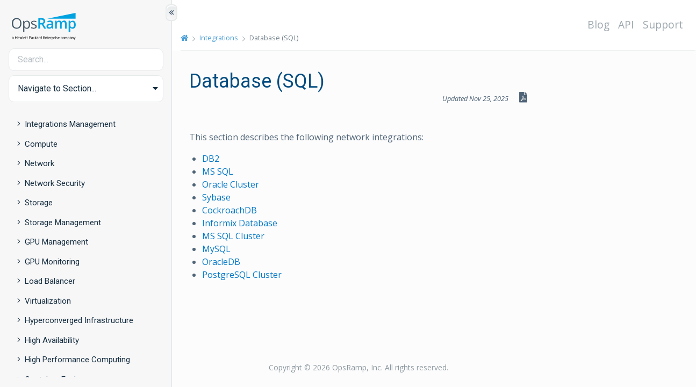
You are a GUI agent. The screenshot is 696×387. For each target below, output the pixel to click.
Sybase (216, 197)
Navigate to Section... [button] (57, 88)
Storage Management (63, 222)
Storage (39, 202)
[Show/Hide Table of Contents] (171, 12)
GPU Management (56, 242)
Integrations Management (70, 124)
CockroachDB (229, 210)
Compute (41, 144)
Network (39, 163)
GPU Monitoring (52, 262)
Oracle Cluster (230, 184)
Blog (598, 24)
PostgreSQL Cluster (242, 275)
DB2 (210, 158)
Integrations (218, 37)
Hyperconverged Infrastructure (79, 320)
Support (663, 24)
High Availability (52, 340)
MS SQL (217, 171)
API (626, 24)
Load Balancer (50, 281)
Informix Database (239, 223)
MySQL (216, 249)
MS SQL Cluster (233, 236)
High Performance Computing (77, 359)
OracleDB (221, 262)
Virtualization (48, 301)
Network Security (55, 183)
